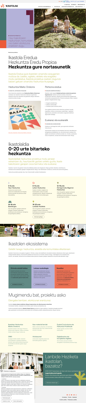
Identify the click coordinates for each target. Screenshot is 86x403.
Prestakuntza (81, 4)
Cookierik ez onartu (6, 401)
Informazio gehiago (38, 216)
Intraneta (73, 4)
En (71, 1)
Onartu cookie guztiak (17, 401)
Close (33, 370)
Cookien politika (63, 399)
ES (61, 1)
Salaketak (74, 397)
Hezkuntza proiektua (68, 6)
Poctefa (69, 397)
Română (82, 1)
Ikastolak (57, 6)
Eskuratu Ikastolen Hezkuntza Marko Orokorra (19, 132)
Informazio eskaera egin (52, 382)
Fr (73, 1)
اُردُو (75, 1)
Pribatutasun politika (72, 399)
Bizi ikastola (79, 6)
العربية (78, 1)
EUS (59, 1)
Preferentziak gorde (6, 397)
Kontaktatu (64, 397)
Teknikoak (4, 387)
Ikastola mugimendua (44, 6)
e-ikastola (67, 4)
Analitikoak (4, 378)
